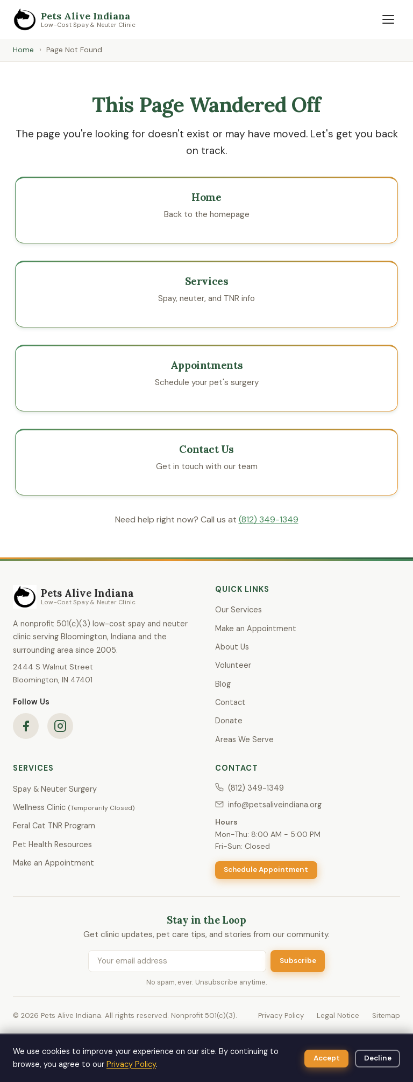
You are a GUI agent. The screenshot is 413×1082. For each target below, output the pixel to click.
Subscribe (298, 960)
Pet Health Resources (52, 844)
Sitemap (386, 1015)
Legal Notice (338, 1015)
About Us (232, 647)
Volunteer (233, 665)
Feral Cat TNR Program (54, 825)
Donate (229, 720)
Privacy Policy (281, 1015)
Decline (377, 1058)
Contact (230, 702)
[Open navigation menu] (388, 19)
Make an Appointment (255, 628)
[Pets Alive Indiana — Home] (74, 19)
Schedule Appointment (266, 869)
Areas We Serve (244, 739)
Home (23, 49)
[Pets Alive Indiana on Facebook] (26, 726)
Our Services (238, 610)
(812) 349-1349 (268, 519)
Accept (327, 1058)
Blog (223, 684)
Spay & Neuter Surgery (55, 789)
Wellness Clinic (73, 807)
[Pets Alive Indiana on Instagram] (60, 726)
